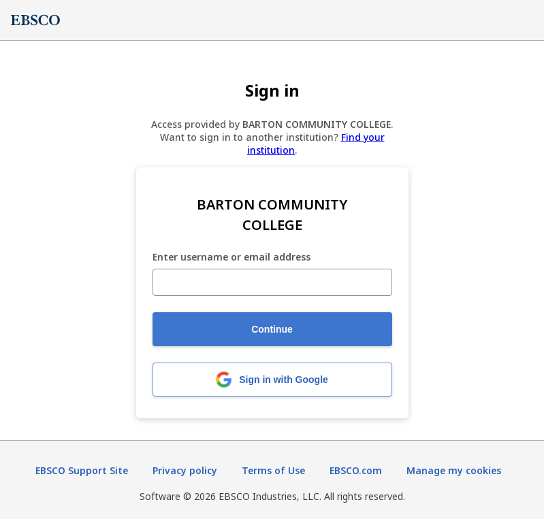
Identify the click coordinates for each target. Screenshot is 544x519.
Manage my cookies (453, 470)
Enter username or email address (231, 257)
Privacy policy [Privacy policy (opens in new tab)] (185, 470)
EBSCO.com (356, 470)
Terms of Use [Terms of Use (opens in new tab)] (273, 470)
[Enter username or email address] (272, 282)
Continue (272, 329)
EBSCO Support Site (81, 470)
